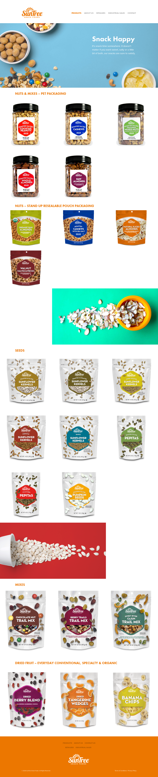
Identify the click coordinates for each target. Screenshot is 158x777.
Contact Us (90, 743)
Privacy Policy (132, 771)
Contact (132, 13)
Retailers (100, 13)
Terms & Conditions (121, 771)
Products (76, 13)
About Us (89, 13)
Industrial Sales (116, 13)
